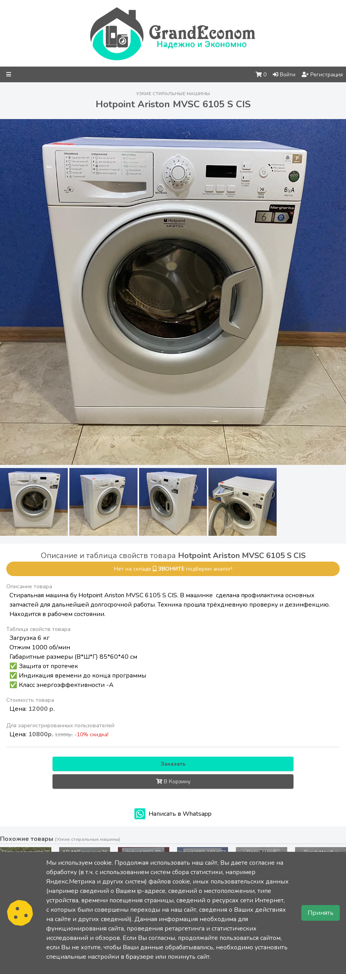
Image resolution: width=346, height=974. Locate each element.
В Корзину (173, 781)
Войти (284, 74)
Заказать (173, 764)
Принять (320, 913)
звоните (171, 569)
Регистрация (322, 74)
